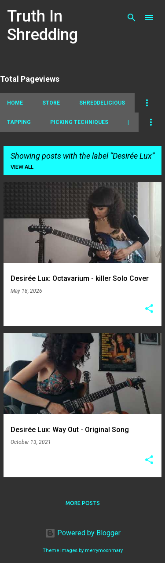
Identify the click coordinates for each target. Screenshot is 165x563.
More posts (83, 503)
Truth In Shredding (42, 25)
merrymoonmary (104, 550)
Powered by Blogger (83, 533)
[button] (149, 309)
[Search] (131, 17)
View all (22, 167)
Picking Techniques (79, 122)
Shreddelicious (102, 103)
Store (51, 103)
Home (15, 103)
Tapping (19, 122)
